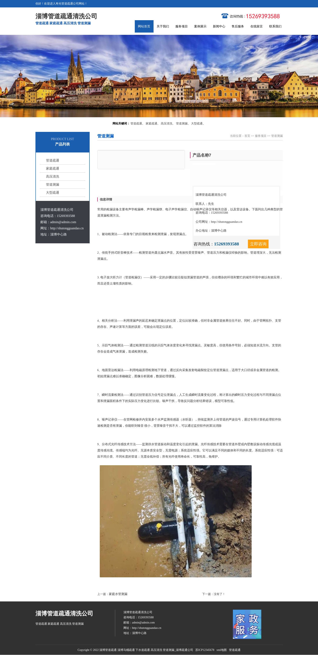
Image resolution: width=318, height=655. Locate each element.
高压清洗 (166, 123)
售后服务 (238, 26)
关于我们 (163, 26)
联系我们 (275, 26)
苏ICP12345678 (204, 649)
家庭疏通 (151, 123)
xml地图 (221, 649)
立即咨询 (258, 244)
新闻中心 (219, 26)
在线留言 (256, 26)
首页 (247, 135)
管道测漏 (182, 123)
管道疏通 (136, 123)
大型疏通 (197, 123)
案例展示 (200, 26)
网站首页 (144, 26)
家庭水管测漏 (118, 594)
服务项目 (181, 26)
